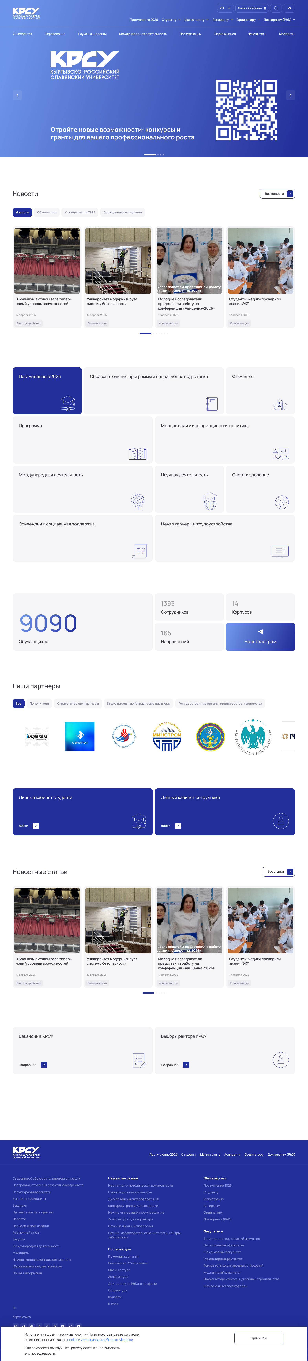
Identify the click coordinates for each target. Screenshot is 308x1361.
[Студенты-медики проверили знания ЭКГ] (260, 277)
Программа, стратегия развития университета (48, 1185)
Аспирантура (118, 1276)
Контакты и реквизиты (29, 1198)
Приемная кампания (123, 1256)
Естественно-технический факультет (232, 1238)
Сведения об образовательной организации (46, 1178)
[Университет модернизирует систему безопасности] (118, 277)
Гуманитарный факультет (223, 1259)
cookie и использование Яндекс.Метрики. (100, 1339)
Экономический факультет (224, 1245)
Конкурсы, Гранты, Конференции (133, 1206)
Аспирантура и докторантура (130, 1219)
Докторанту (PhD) (218, 1219)
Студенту (211, 1192)
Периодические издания (31, 1226)
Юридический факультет (222, 1252)
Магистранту (214, 1199)
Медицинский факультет (222, 1272)
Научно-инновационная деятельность (42, 1259)
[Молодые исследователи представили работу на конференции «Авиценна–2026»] (189, 277)
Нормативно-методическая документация (140, 1185)
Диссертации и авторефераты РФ (133, 1199)
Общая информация (28, 1273)
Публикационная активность (130, 1192)
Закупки (19, 1239)
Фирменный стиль (26, 1232)
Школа (113, 1304)
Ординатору (213, 1212)
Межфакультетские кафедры (226, 1286)
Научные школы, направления (130, 1226)
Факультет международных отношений (233, 1265)
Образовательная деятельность (37, 1266)
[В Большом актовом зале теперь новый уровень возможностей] (47, 277)
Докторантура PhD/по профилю (132, 1283)
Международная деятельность (36, 1246)
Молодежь (21, 1253)
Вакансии (20, 1205)
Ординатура (117, 1290)
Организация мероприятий (33, 1212)
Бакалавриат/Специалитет (128, 1263)
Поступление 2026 (218, 1185)
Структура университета (32, 1192)
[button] (150, 154)
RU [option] (221, 8)
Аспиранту (212, 1206)
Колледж (115, 1297)
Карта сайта (22, 1317)
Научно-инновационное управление (136, 1212)
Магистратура (119, 1270)
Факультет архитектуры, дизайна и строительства (242, 1279)
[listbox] (225, 8)
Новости (19, 1219)
